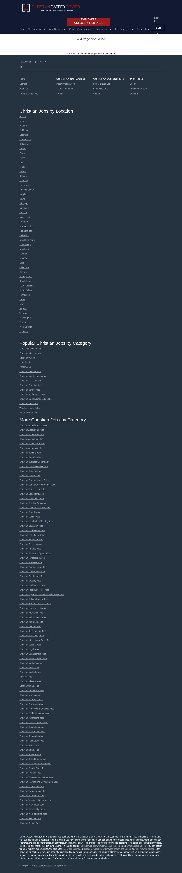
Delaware (23, 144)
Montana (23, 221)
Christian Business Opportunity (34, 462)
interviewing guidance (146, 849)
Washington (25, 317)
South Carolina (26, 285)
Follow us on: (25, 61)
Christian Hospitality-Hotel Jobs (34, 590)
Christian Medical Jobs (30, 672)
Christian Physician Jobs (31, 704)
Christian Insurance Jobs (31, 622)
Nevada (23, 253)
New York (23, 258)
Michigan (23, 203)
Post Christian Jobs (65, 84)
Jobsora (134, 93)
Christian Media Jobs (29, 667)
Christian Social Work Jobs (32, 394)
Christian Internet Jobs (30, 626)
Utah (21, 304)
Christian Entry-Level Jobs (31, 535)
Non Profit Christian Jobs (31, 348)
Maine (22, 199)
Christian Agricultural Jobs (31, 439)
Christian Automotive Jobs (31, 448)
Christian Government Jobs (32, 571)
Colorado (23, 135)
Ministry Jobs (25, 677)
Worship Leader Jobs (29, 408)
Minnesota (24, 208)
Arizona (23, 125)
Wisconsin (24, 322)
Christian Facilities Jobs (30, 380)
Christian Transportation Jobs (33, 791)
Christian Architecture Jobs (32, 443)
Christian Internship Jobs (31, 613)
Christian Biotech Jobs (30, 457)
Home (22, 79)
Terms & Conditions (28, 93)
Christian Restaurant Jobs (32, 741)
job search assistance (120, 849)
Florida (22, 148)
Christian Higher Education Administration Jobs (41, 594)
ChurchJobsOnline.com (109, 846)
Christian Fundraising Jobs (32, 558)
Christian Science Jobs (30, 754)
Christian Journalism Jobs (31, 690)
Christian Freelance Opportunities (35, 553)
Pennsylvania (25, 276)
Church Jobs (25, 362)
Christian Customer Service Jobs (35, 507)
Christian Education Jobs (31, 526)
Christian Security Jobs (30, 645)
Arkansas (23, 121)
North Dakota (25, 231)
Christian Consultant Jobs (31, 494)
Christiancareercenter (44, 865)
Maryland (23, 194)
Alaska (22, 116)
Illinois (22, 167)
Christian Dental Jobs (29, 512)
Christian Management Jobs (32, 654)
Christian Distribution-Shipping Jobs (36, 521)
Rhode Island (25, 281)
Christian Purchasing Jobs (31, 635)
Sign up (158, 29)
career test (89, 849)
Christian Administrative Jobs (33, 425)
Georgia (23, 153)
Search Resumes (64, 88)
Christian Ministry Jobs (30, 353)
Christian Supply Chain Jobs (32, 768)
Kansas (23, 176)
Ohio (21, 263)
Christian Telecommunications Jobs (36, 777)
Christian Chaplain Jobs (30, 471)
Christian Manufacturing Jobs (33, 658)
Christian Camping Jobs (30, 385)
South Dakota (25, 290)
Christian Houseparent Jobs (32, 608)
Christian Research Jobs (31, 736)
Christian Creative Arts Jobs (32, 503)
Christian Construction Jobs (32, 489)
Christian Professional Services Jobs (36, 709)
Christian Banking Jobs (30, 453)
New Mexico (25, 249)
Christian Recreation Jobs (31, 727)
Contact (23, 84)
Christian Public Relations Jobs (34, 713)
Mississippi (24, 217)
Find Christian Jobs (102, 84)
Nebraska (24, 235)
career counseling (70, 849)
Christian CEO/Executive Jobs (33, 466)
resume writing (102, 849)
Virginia (22, 308)
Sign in (156, 19)
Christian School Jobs (29, 390)
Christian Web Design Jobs (32, 809)
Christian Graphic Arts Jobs (32, 576)
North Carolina (26, 226)
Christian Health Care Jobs (32, 585)
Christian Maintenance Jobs (32, 376)
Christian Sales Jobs (29, 750)
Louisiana (24, 185)
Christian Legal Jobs (29, 649)
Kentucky (23, 180)
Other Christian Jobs (29, 686)
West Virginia (25, 327)
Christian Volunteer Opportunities (35, 800)
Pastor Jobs (25, 367)
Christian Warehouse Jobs (31, 805)
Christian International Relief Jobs (35, 640)
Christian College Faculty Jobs (33, 599)
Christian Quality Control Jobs (33, 722)
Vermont (23, 313)
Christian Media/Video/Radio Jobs (35, 399)
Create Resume (100, 88)
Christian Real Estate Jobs (32, 731)
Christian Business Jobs (30, 562)
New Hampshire (27, 240)
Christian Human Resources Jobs (35, 603)
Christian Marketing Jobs (31, 663)
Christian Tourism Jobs (30, 773)
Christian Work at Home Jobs (33, 814)
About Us (23, 88)
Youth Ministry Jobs (28, 412)
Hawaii (22, 157)
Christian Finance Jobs (30, 549)
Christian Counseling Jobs (31, 498)
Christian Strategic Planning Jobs (35, 763)
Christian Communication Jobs (33, 480)
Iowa (21, 162)
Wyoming (23, 331)
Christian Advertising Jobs (31, 434)
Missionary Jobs (27, 358)
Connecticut (25, 139)
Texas (22, 299)
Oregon (23, 272)
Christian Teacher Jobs (30, 371)
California (23, 130)
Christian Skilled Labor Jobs (32, 759)
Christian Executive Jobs (31, 539)
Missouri (23, 212)
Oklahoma (24, 267)
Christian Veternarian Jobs (31, 795)
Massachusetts (26, 189)
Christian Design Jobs (29, 517)
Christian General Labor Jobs (33, 567)
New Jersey (25, 244)
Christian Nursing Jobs (30, 695)
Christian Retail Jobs (29, 745)
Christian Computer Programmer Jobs (37, 485)
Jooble (133, 84)
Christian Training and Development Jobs (38, 782)
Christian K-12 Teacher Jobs (32, 631)
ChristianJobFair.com (136, 846)
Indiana (22, 171)
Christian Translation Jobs (31, 786)
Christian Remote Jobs (30, 818)
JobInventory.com (138, 88)
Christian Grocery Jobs (30, 581)
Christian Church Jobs (29, 475)
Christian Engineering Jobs (32, 530)
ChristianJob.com (89, 846)
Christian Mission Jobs (30, 681)
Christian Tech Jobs (28, 403)
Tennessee (24, 295)
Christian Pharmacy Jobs (31, 699)
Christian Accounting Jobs (31, 430)
